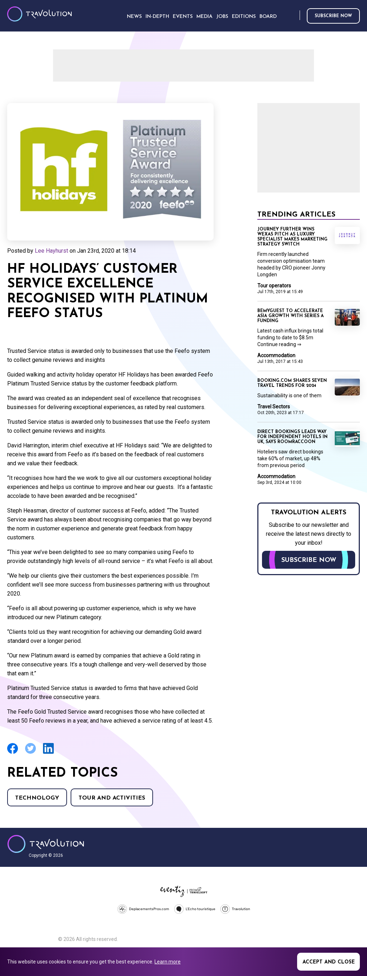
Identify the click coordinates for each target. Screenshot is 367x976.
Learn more (167, 962)
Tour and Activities (111, 798)
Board (268, 16)
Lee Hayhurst (51, 250)
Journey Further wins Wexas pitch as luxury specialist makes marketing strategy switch (292, 237)
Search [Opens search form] (292, 16)
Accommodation (276, 355)
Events (183, 16)
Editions (244, 16)
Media (204, 16)
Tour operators (274, 285)
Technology (37, 798)
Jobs (222, 16)
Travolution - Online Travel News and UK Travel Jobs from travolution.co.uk (45, 844)
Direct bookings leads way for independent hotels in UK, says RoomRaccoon (292, 437)
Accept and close (328, 962)
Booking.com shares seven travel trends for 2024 (292, 383)
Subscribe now (333, 16)
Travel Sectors (273, 406)
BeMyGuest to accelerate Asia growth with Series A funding (290, 316)
